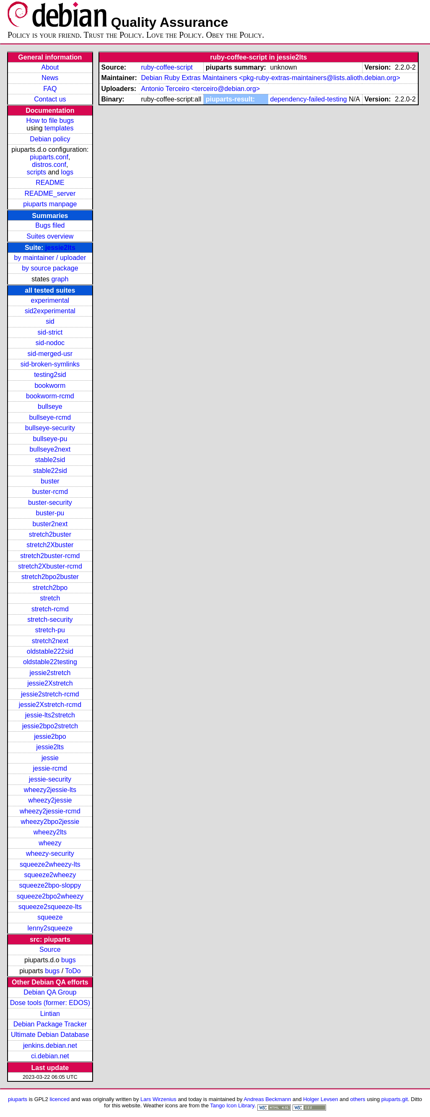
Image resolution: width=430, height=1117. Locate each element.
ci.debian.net (50, 1056)
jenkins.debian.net (50, 1045)
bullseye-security (50, 427)
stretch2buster (50, 534)
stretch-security (50, 619)
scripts (36, 172)
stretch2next (50, 640)
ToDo (72, 970)
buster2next (50, 523)
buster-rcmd (50, 491)
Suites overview (49, 236)
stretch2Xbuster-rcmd (50, 566)
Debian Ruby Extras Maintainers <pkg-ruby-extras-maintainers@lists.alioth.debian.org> (270, 77)
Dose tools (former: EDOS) (50, 1002)
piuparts (17, 1099)
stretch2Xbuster (49, 544)
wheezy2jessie (50, 800)
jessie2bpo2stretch (50, 726)
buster (50, 481)
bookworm (49, 385)
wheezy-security (50, 853)
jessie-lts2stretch (50, 715)
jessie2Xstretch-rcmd (50, 704)
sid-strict (50, 332)
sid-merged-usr (50, 353)
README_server (49, 193)
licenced (59, 1099)
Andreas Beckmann (267, 1099)
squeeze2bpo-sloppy (50, 885)
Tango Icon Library (232, 1105)
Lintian (50, 1013)
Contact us (50, 99)
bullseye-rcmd (50, 417)
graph (59, 279)
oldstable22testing (50, 661)
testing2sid (50, 374)
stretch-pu (50, 630)
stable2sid (50, 459)
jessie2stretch (49, 672)
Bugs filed (50, 225)
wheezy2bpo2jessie (50, 821)
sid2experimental (50, 310)
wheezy (50, 843)
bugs (68, 960)
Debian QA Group (49, 992)
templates (58, 128)
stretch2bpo (50, 587)
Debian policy (50, 139)
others (357, 1099)
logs (67, 172)
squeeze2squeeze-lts (50, 906)
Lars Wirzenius (158, 1099)
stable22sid (50, 470)
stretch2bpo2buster (50, 576)
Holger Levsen (320, 1099)
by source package (50, 268)
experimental (50, 300)
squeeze (50, 917)
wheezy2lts (50, 832)
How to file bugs (50, 120)
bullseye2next (49, 449)
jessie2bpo (50, 736)
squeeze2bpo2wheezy (50, 896)
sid (50, 321)
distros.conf (49, 164)
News (49, 77)
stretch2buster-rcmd (50, 555)
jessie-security (50, 779)
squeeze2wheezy (50, 874)
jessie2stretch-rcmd (50, 694)
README (50, 182)
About (50, 67)
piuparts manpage (50, 204)
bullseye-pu (50, 438)
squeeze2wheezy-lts (50, 864)
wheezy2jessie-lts (50, 789)
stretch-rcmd (50, 609)
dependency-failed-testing (308, 99)
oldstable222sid (50, 651)
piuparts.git (394, 1099)
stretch (50, 598)
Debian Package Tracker (50, 1024)
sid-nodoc (50, 342)
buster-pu (50, 513)
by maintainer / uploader (50, 257)
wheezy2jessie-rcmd (50, 811)
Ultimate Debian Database (50, 1034)
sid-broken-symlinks (50, 364)
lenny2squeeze (50, 928)
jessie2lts (60, 247)
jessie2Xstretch (50, 683)
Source (50, 949)
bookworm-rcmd (50, 396)
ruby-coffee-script (166, 67)
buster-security (50, 502)
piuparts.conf (49, 157)
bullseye (50, 406)
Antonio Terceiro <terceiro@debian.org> (200, 88)
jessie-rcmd (50, 768)
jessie (50, 757)
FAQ (50, 88)
